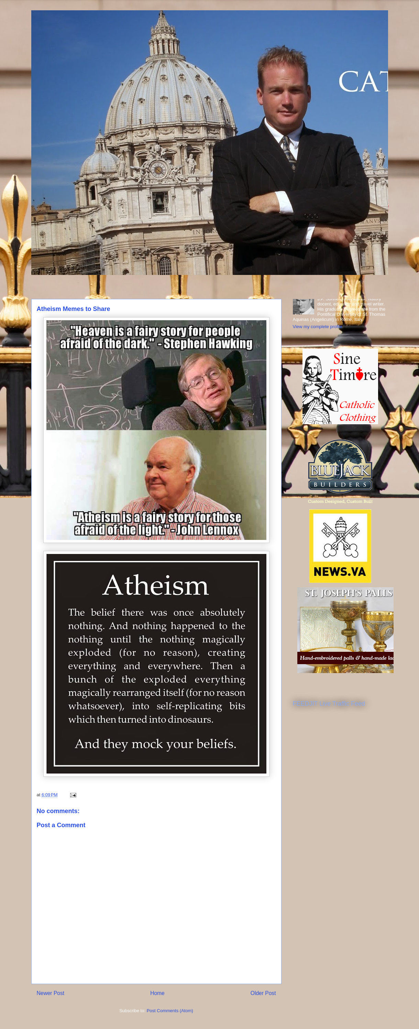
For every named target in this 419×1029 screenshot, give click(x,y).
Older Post (263, 993)
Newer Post (51, 993)
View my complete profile (317, 326)
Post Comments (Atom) (170, 1010)
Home (157, 993)
